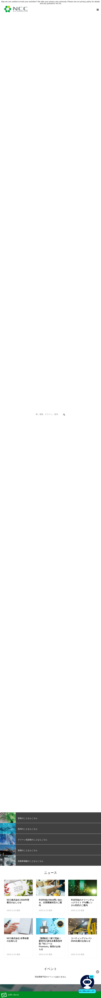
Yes (56, 3)
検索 (64, 415)
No (60, 3)
